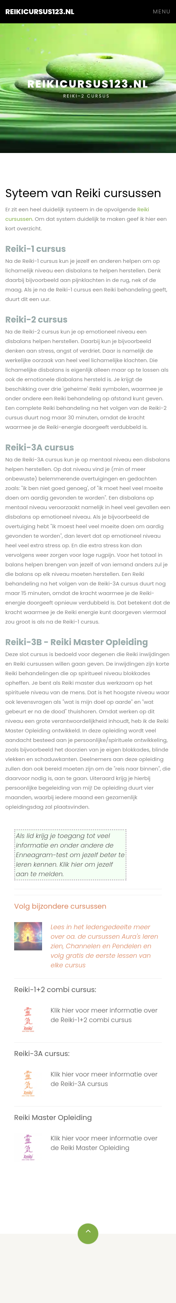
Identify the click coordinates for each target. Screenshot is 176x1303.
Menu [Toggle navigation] (162, 11)
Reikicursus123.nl (39, 12)
